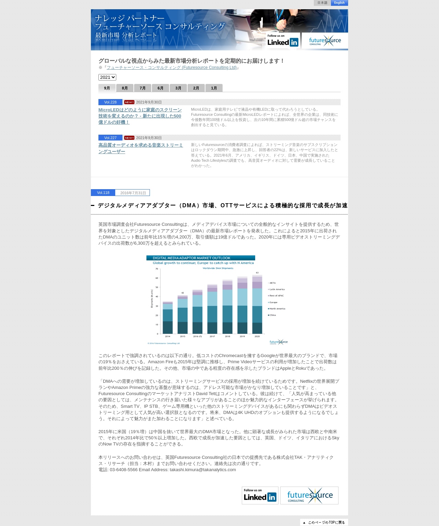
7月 (142, 88)
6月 (160, 88)
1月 (214, 88)
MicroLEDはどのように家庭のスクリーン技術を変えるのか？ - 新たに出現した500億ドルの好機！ (140, 116)
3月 (178, 88)
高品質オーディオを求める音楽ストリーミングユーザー (140, 148)
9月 (107, 88)
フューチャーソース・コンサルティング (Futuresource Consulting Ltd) (172, 67)
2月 (196, 88)
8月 (125, 88)
